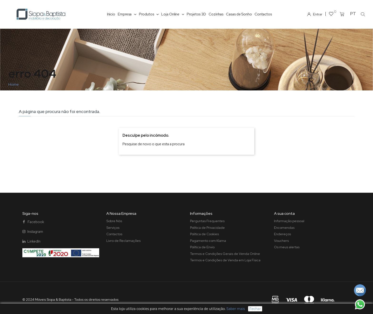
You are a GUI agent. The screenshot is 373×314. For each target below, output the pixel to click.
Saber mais (235, 309)
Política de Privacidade (207, 227)
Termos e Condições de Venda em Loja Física (225, 260)
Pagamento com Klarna (208, 241)
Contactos (263, 14)
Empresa (127, 14)
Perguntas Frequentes (207, 221)
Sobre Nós (114, 221)
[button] (363, 14)
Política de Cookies (204, 234)
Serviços (112, 227)
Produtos (149, 14)
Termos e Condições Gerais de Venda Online (225, 254)
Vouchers (281, 241)
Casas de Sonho (239, 14)
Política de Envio (202, 247)
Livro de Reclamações (123, 241)
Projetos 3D (196, 14)
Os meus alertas (286, 247)
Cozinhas (216, 14)
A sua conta (284, 213)
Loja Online (172, 14)
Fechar (255, 309)
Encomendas (284, 227)
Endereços (282, 234)
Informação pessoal (289, 221)
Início (111, 14)
